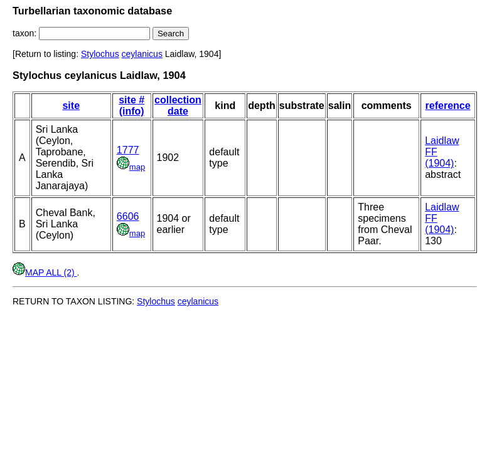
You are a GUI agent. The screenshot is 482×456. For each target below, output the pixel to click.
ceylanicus (142, 54)
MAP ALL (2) (45, 272)
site (71, 105)
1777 (128, 150)
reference (448, 105)
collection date (177, 106)
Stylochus (100, 54)
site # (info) (131, 106)
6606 (128, 216)
